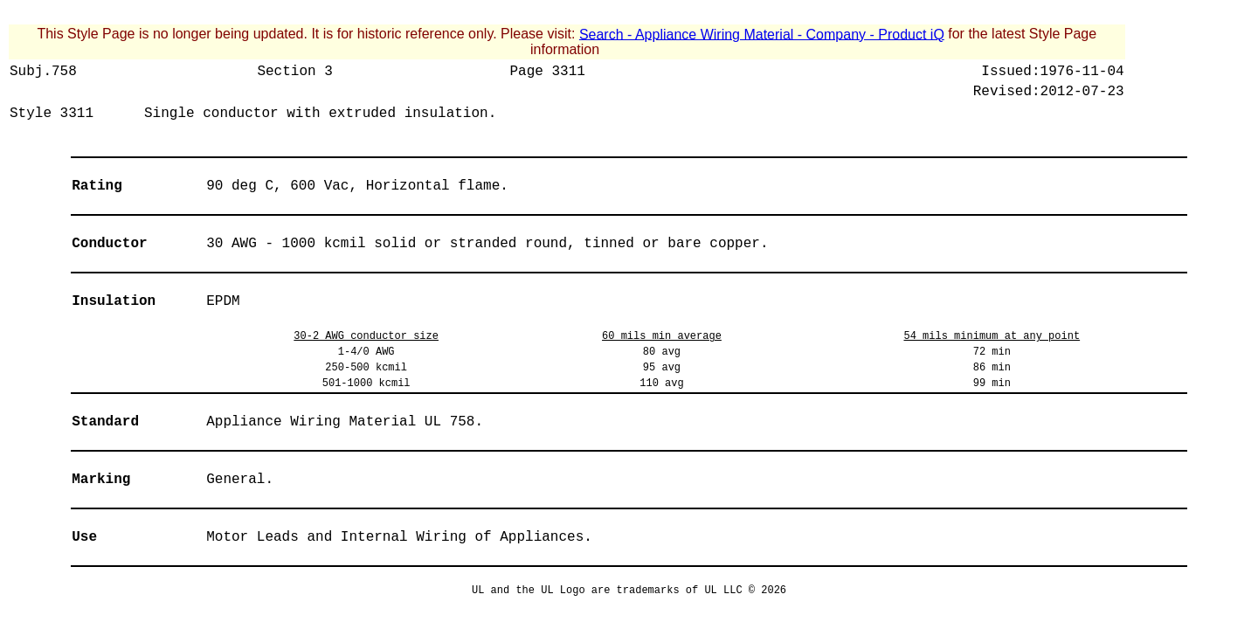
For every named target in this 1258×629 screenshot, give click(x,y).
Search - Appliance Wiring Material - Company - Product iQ (761, 33)
